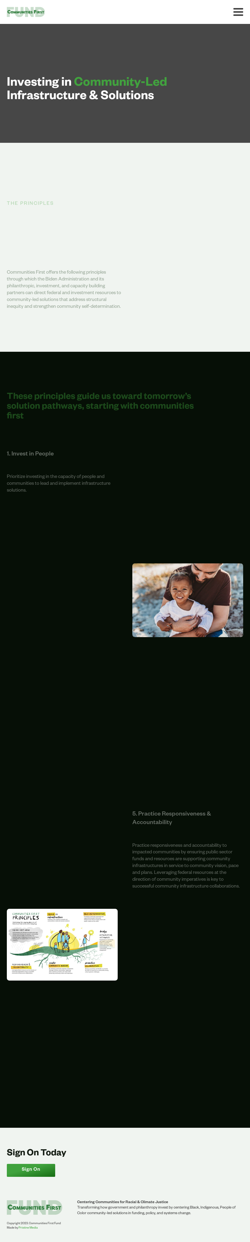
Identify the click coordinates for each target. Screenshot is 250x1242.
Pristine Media (28, 1228)
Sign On (31, 1170)
